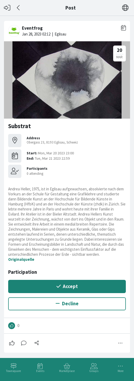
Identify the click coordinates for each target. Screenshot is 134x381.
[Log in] (7, 8)
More (120, 371)
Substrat (19, 126)
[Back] (18, 8)
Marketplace (67, 371)
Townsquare (13, 371)
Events (40, 371)
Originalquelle (21, 259)
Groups (93, 371)
